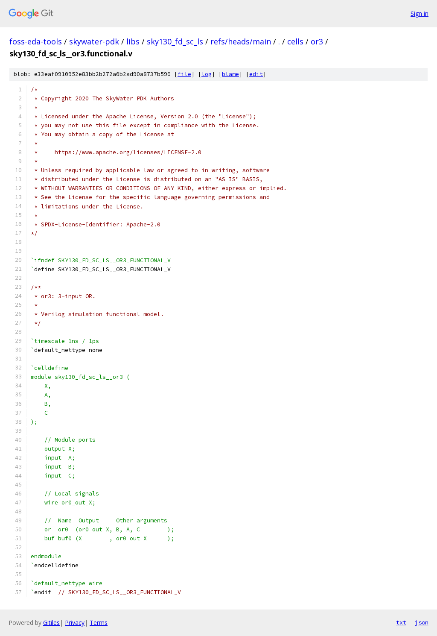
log (206, 74)
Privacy (74, 622)
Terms (99, 622)
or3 (317, 41)
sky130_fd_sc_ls (175, 41)
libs (133, 41)
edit (256, 74)
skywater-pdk (94, 41)
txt (401, 622)
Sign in (419, 13)
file (184, 74)
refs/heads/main (240, 41)
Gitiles (51, 622)
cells (295, 41)
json (421, 622)
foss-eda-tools (35, 41)
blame (230, 74)
